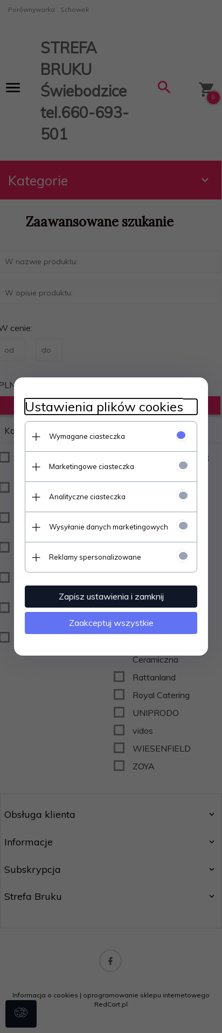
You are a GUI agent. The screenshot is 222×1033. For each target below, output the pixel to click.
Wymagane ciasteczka (87, 436)
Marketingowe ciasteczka (91, 466)
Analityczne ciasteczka (87, 496)
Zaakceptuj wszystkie (111, 622)
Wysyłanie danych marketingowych (108, 526)
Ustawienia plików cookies (104, 407)
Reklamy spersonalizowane (95, 557)
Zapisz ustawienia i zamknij (111, 596)
